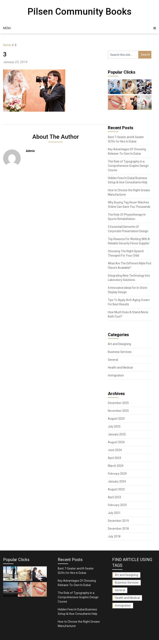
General (113, 359)
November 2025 (118, 410)
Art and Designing (119, 344)
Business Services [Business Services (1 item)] (127, 582)
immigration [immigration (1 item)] (123, 605)
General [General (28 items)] (120, 590)
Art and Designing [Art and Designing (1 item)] (126, 575)
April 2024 (114, 458)
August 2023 (116, 489)
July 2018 (114, 536)
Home (7, 45)
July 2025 (114, 426)
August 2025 (116, 418)
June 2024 (115, 450)
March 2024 (115, 465)
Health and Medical (120, 367)
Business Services (119, 351)
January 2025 (117, 434)
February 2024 (117, 473)
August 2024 (116, 442)
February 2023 (117, 505)
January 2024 (117, 481)
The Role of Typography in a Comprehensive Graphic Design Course (128, 166)
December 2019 (118, 520)
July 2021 (114, 513)
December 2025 (118, 403)
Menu (7, 28)
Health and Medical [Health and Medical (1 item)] (127, 597)
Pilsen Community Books (79, 11)
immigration (116, 375)
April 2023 (114, 497)
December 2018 (118, 528)
